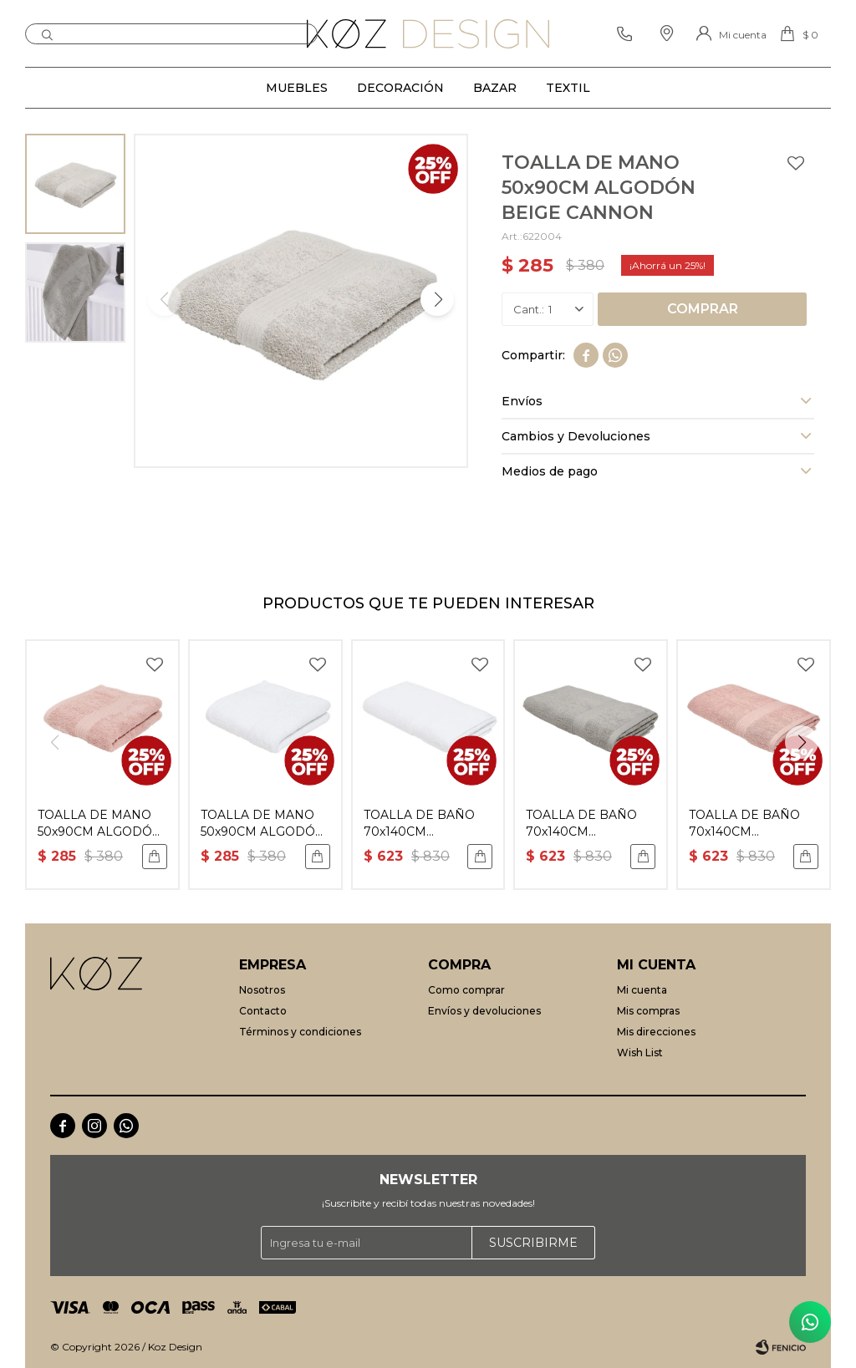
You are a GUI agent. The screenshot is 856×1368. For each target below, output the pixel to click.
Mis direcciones (656, 1031)
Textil (568, 87)
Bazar (495, 87)
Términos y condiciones (300, 1031)
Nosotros (262, 990)
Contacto (263, 1010)
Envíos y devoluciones (484, 1010)
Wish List (640, 1052)
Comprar (702, 309)
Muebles (297, 87)
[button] (437, 299)
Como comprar (466, 990)
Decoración (400, 87)
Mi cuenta (642, 990)
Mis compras (648, 1010)
